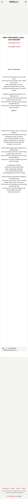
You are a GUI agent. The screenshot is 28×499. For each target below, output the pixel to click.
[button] (2, 2)
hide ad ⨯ (14, 110)
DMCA (18, 488)
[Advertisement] (14, 19)
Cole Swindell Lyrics (14, 42)
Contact (13, 488)
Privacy (23, 488)
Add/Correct (6, 488)
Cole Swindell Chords (14, 46)
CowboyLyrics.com (13, 496)
